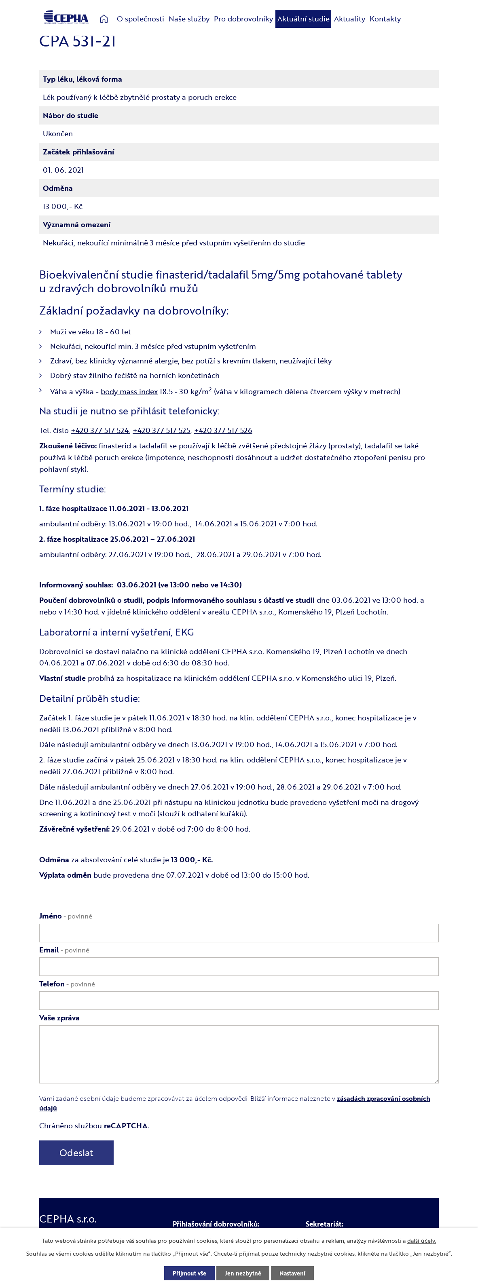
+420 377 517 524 (100, 430)
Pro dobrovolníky (243, 18)
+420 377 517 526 (223, 430)
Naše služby (189, 18)
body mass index (129, 391)
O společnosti (140, 18)
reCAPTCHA (126, 1125)
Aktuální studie (303, 18)
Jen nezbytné (243, 1273)
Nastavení (293, 1273)
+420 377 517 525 (161, 430)
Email (64, 949)
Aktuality (349, 18)
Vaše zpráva (59, 1017)
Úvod (104, 19)
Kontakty (385, 18)
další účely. (421, 1240)
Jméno (65, 915)
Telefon (67, 983)
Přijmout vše (189, 1273)
